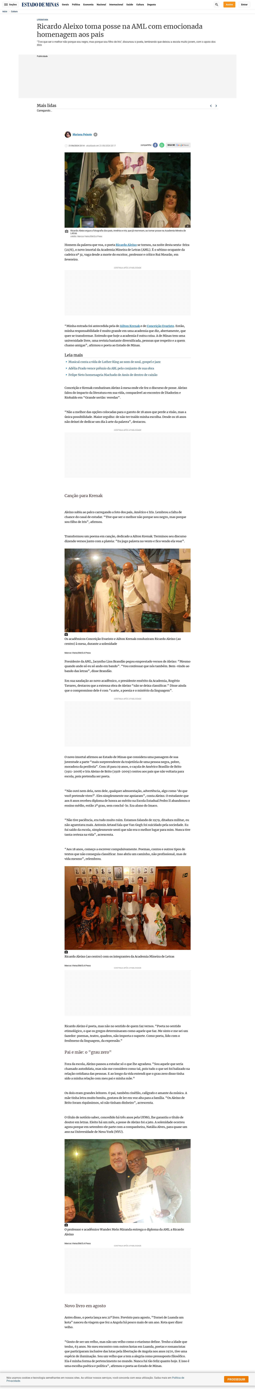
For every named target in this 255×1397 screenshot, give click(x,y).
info (95, 134)
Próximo (216, 106)
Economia (88, 4)
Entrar (244, 4)
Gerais (65, 4)
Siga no (171, 145)
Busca (216, 4)
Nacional (101, 4)
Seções (10, 4)
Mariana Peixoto (82, 134)
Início (4, 11)
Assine (229, 4)
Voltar (211, 106)
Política (76, 4)
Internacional (116, 4)
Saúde (129, 4)
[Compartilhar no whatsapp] (161, 145)
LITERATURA (42, 20)
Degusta (151, 4)
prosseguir (236, 1379)
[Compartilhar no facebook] (155, 145)
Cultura (140, 4)
